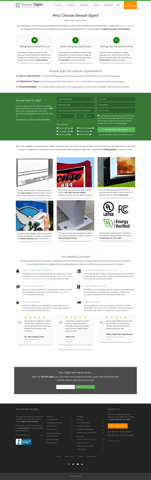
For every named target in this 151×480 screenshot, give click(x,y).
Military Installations (93, 302)
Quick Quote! (130, 5)
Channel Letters (83, 134)
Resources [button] (84, 5)
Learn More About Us (22, 435)
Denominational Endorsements (87, 432)
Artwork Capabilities (83, 426)
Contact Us (108, 5)
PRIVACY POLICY (69, 456)
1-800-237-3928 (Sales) (119, 431)
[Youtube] (78, 464)
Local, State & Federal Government (100, 270)
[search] (118, 5)
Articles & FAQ (81, 449)
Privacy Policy (123, 123)
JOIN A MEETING (91, 456)
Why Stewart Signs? (83, 423)
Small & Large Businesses (95, 286)
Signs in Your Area (82, 443)
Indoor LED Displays (84, 128)
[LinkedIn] (82, 464)
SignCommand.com (52, 436)
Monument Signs (83, 131)
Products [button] (58, 5)
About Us (80, 419)
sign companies (127, 26)
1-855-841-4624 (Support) (121, 435)
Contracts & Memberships (85, 429)
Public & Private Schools (33, 286)
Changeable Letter (64, 131)
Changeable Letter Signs (54, 423)
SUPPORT (58, 456)
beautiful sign (78, 82)
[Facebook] (69, 464)
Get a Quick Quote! (118, 426)
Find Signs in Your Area (85, 387)
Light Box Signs (63, 134)
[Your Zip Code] (65, 387)
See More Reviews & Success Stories (75, 349)
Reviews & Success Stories (85, 446)
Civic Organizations (31, 302)
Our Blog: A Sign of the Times (86, 439)
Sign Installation (52, 443)
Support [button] (96, 5)
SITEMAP (80, 456)
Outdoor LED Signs (64, 128)
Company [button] (71, 5)
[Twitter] (73, 464)
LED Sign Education (52, 439)
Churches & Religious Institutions (37, 270)
